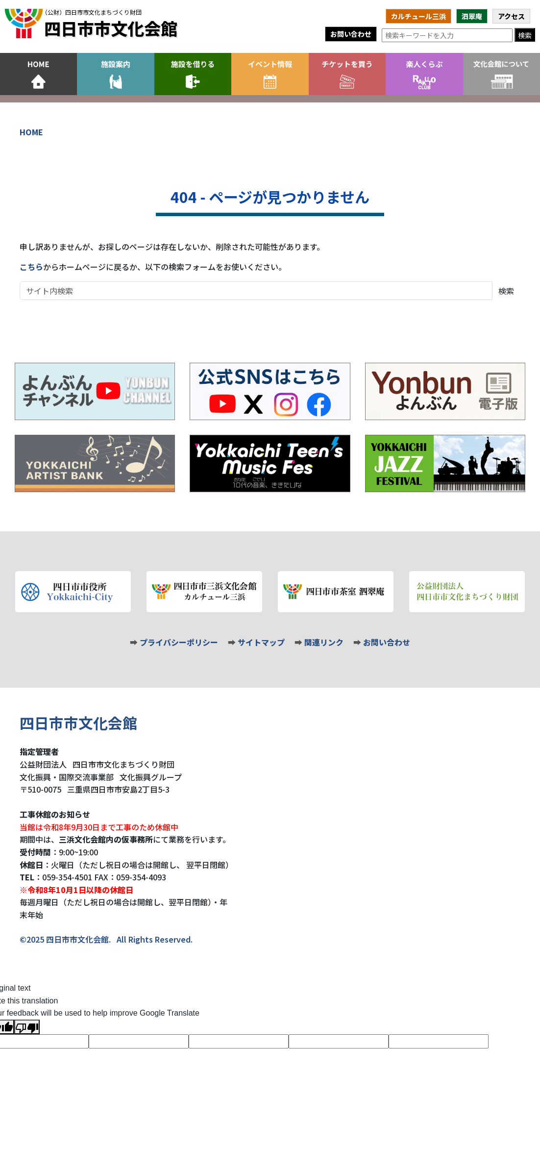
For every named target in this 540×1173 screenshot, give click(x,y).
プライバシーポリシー (179, 642)
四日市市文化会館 (110, 23)
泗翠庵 (472, 16)
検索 (525, 35)
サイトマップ (261, 642)
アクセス (511, 16)
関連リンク (324, 642)
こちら (31, 267)
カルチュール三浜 (418, 16)
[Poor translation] (27, 1027)
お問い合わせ (350, 34)
